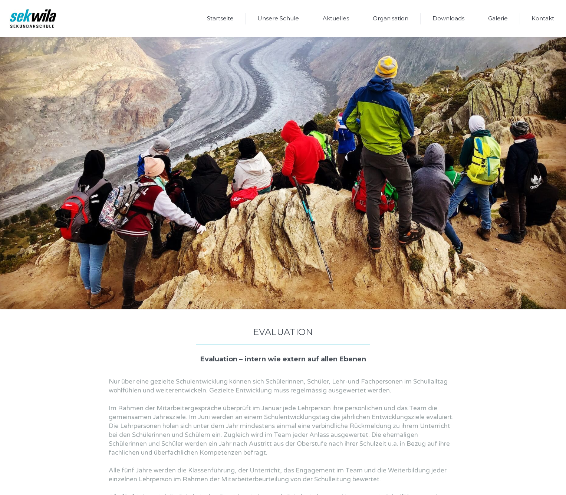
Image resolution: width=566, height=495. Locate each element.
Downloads (448, 18)
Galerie (498, 18)
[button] (278, 18)
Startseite (220, 18)
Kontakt (543, 18)
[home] (33, 18)
